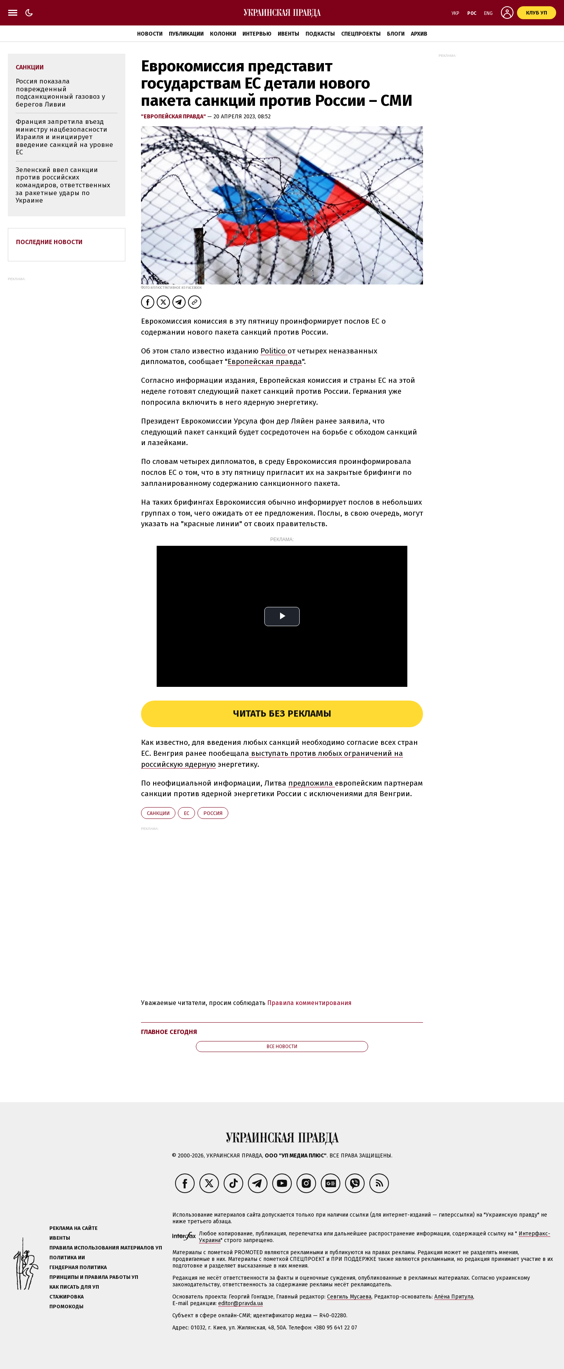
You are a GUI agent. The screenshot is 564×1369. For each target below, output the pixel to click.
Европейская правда (265, 361)
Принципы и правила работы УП (93, 1277)
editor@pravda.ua (240, 1303)
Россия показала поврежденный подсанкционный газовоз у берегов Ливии (60, 93)
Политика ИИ (67, 1257)
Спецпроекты (361, 34)
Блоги (396, 34)
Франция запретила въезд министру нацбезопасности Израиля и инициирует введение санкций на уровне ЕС (64, 137)
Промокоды (66, 1306)
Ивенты (288, 34)
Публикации (186, 34)
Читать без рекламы (282, 713)
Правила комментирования (309, 1003)
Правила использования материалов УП (105, 1248)
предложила (311, 783)
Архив (419, 34)
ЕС (186, 813)
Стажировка (66, 1297)
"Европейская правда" (174, 116)
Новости (150, 34)
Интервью (256, 34)
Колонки (223, 34)
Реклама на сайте (73, 1228)
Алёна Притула (453, 1296)
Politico (273, 350)
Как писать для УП (74, 1287)
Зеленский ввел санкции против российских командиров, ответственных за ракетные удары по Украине (63, 185)
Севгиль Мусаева (349, 1296)
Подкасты (320, 34)
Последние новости (49, 242)
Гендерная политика (78, 1267)
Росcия (212, 813)
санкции (158, 813)
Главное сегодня (169, 1032)
